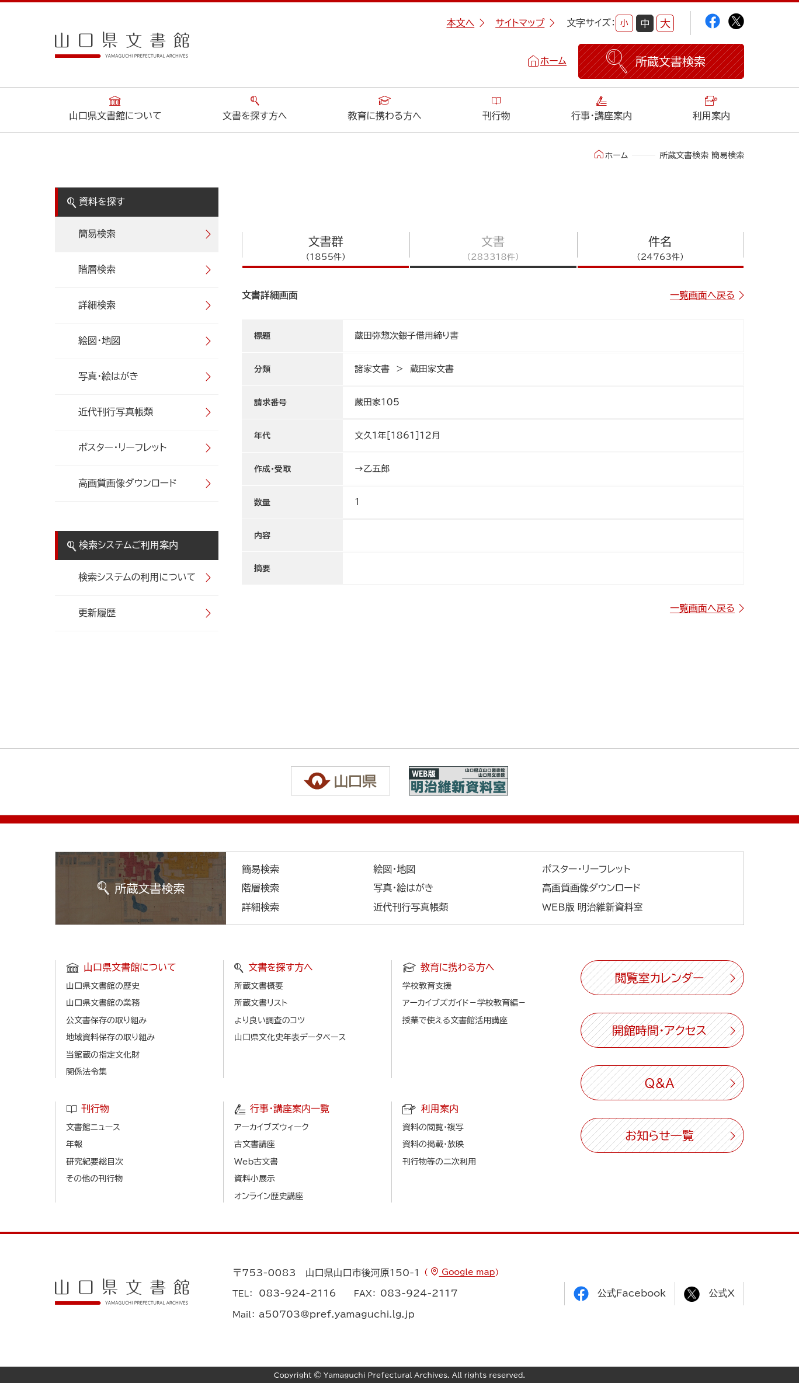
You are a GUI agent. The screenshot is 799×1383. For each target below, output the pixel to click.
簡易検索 (97, 233)
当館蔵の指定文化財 (103, 1055)
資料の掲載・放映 (433, 1144)
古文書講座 (254, 1144)
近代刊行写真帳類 (115, 411)
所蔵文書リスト (260, 1003)
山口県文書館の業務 (103, 1003)
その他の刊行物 (94, 1178)
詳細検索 (97, 305)
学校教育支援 (426, 986)
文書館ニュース (93, 1127)
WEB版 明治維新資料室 (592, 907)
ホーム (553, 60)
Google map (467, 1272)
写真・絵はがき (108, 376)
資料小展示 (254, 1178)
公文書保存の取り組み (106, 1020)
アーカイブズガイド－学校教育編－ (464, 1003)
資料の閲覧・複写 (433, 1127)
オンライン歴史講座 (268, 1196)
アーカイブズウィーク (271, 1127)
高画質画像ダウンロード (127, 483)
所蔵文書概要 (258, 986)
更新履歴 (97, 612)
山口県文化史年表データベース (290, 1037)
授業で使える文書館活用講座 (455, 1020)
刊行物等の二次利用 (439, 1162)
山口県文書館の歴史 (103, 986)
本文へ (465, 22)
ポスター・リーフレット (122, 447)
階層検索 (97, 269)
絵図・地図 (99, 340)
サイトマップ (525, 22)
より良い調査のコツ (269, 1020)
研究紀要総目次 (94, 1162)
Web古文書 (256, 1162)
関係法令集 (86, 1072)
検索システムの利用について (137, 577)
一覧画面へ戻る (702, 295)
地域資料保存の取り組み (110, 1037)
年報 (74, 1144)
